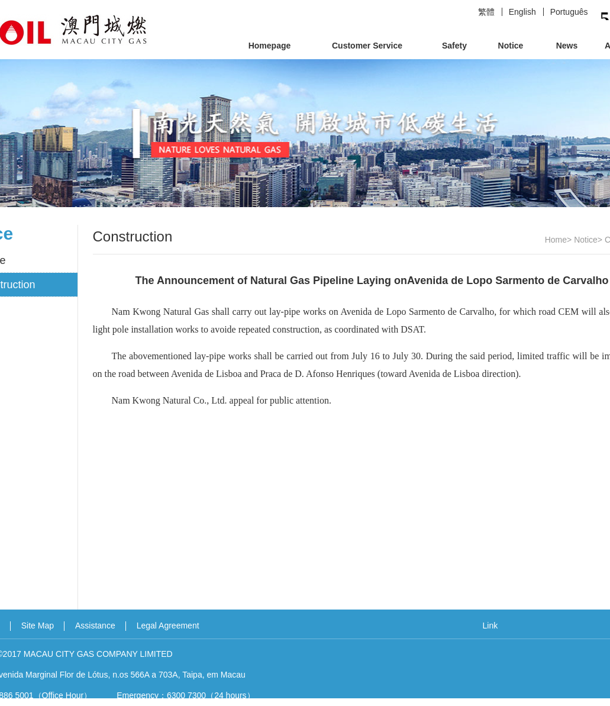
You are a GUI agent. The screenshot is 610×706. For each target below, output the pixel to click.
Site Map (37, 625)
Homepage (269, 45)
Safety (454, 45)
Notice (511, 45)
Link (490, 625)
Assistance (95, 625)
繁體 (486, 12)
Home (556, 239)
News (567, 45)
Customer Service (367, 45)
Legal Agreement (168, 625)
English (522, 12)
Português (569, 12)
